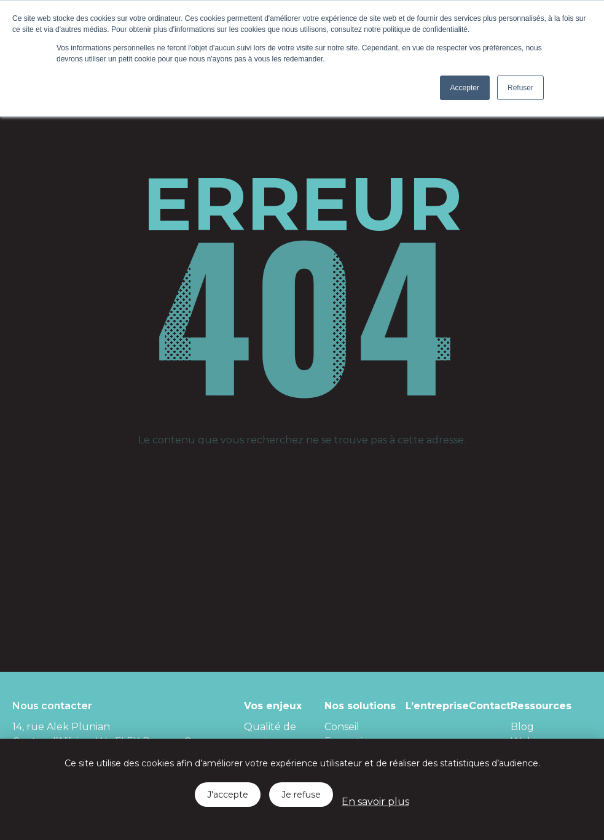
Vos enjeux (273, 706)
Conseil (341, 727)
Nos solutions (360, 706)
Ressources (541, 706)
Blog (522, 727)
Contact (490, 706)
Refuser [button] (520, 88)
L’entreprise (437, 706)
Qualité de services (270, 734)
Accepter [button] (464, 88)
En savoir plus (375, 801)
